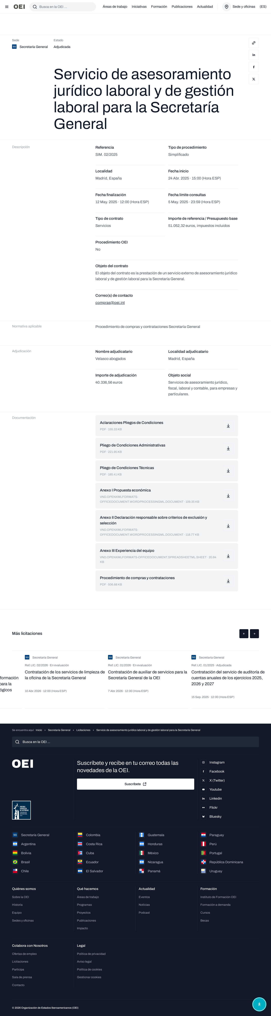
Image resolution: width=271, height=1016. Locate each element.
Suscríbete (136, 784)
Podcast (144, 912)
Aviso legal (84, 961)
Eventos (144, 897)
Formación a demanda (215, 904)
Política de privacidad (91, 953)
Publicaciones (182, 6)
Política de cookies (89, 969)
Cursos (205, 912)
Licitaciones (83, 730)
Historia (17, 904)
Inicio (39, 730)
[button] (243, 633)
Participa (18, 969)
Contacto (18, 985)
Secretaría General (59, 730)
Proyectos (84, 912)
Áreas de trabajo (115, 6)
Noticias (144, 904)
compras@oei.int (110, 302)
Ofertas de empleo (24, 953)
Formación (159, 6)
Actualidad (205, 6)
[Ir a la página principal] (19, 6)
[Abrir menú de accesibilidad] (259, 1004)
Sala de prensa (22, 977)
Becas (204, 920)
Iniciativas (139, 6)
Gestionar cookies (89, 977)
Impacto (82, 928)
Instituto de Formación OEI (218, 897)
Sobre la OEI (20, 897)
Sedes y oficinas (23, 920)
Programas (84, 904)
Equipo (17, 912)
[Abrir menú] (7, 7)
